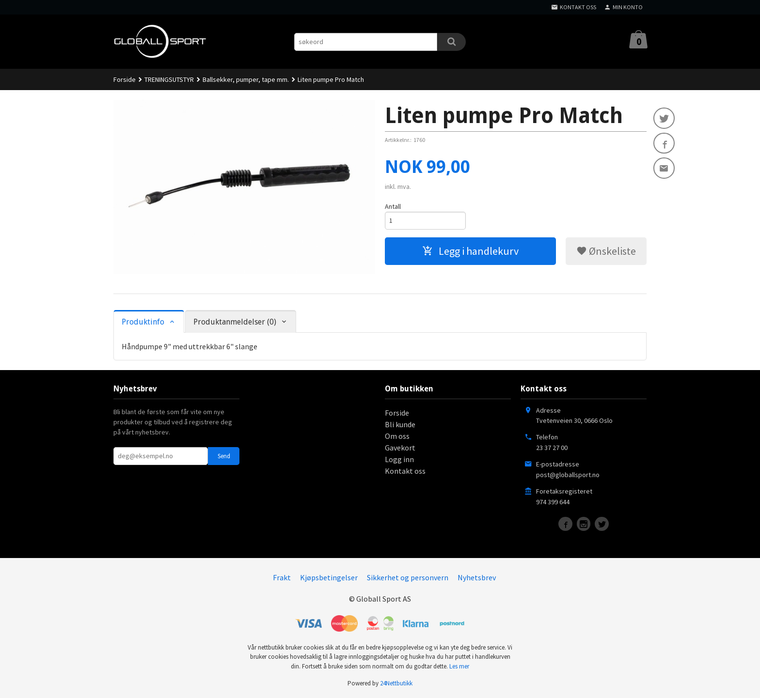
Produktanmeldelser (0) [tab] (234, 321)
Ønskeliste (606, 251)
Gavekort (400, 447)
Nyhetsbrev (477, 577)
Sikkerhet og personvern (407, 577)
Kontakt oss (405, 471)
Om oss (397, 436)
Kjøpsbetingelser (329, 577)
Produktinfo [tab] (143, 321)
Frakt (282, 577)
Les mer (459, 666)
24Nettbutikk (396, 683)
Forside (124, 79)
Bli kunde (400, 424)
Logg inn (399, 459)
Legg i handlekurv (470, 251)
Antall (393, 206)
